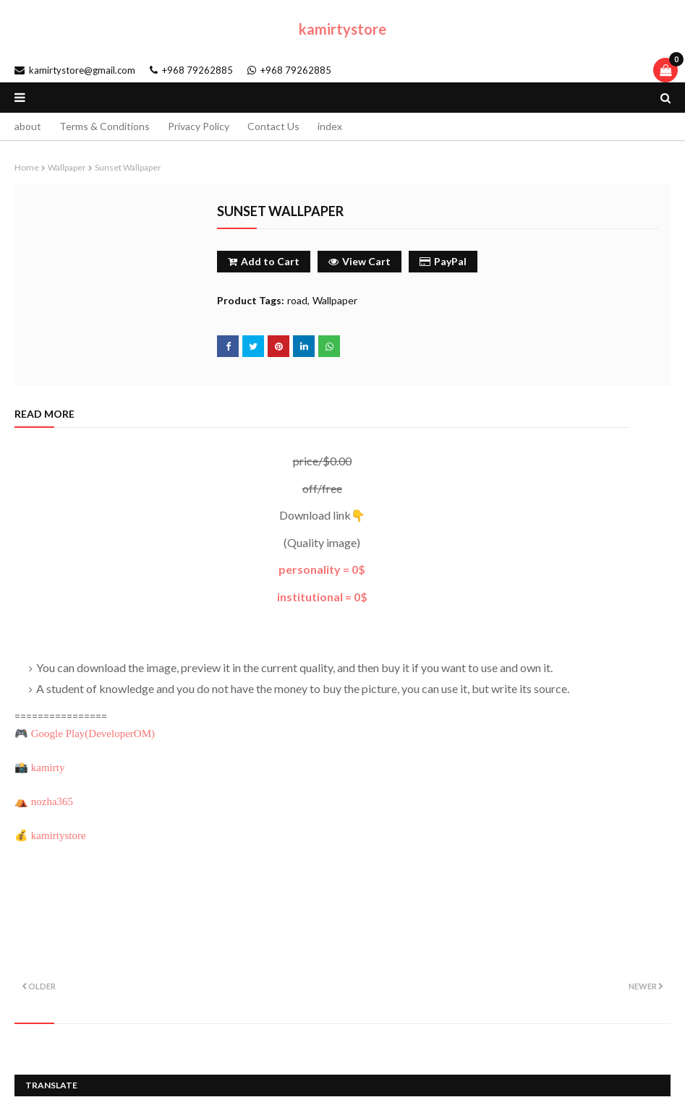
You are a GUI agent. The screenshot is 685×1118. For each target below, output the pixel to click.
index (330, 126)
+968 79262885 (191, 70)
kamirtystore (342, 29)
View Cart (359, 261)
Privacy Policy (198, 126)
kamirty (48, 767)
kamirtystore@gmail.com (74, 70)
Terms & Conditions (104, 126)
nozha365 (52, 801)
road (297, 300)
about (27, 126)
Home (26, 167)
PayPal (443, 261)
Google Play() (93, 733)
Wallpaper (67, 167)
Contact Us (273, 126)
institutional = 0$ (322, 596)
